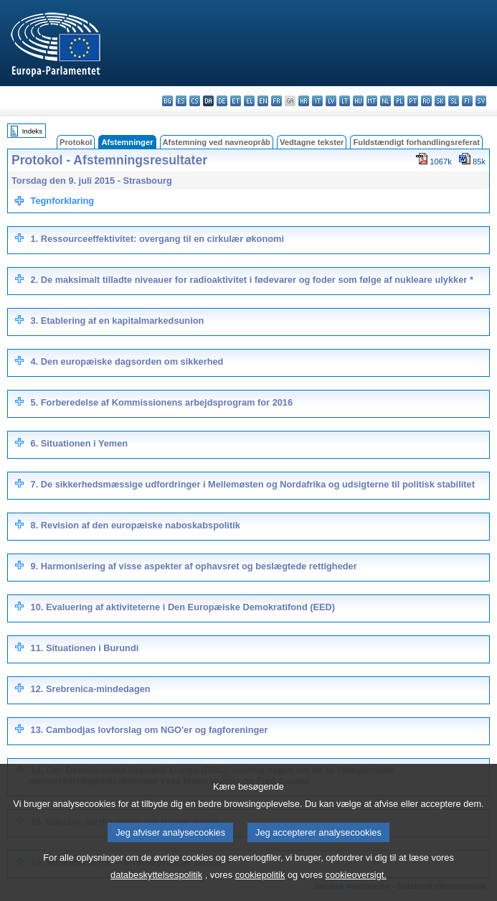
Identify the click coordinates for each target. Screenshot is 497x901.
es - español (181, 100)
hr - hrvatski (303, 100)
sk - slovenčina (440, 100)
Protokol (76, 142)
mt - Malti (371, 100)
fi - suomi (467, 100)
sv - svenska (480, 100)
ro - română (426, 100)
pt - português (412, 100)
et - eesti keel (235, 100)
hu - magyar (358, 100)
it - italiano (317, 100)
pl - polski (399, 100)
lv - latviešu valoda (331, 100)
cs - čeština (194, 100)
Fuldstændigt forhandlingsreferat (416, 142)
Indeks (32, 131)
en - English (262, 100)
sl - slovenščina (453, 100)
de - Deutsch (222, 100)
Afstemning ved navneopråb (216, 142)
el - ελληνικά (249, 100)
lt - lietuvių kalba (344, 100)
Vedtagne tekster (312, 142)
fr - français (276, 100)
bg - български (167, 100)
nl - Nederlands (385, 100)
